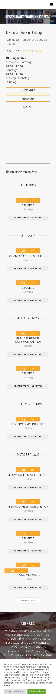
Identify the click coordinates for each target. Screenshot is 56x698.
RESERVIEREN (28, 98)
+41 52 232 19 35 (31, 50)
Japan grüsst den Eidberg (28, 256)
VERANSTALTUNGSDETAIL (28, 218)
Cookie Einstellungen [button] (15, 691)
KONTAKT (28, 107)
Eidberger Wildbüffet (28, 424)
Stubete (28, 205)
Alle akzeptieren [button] (36, 691)
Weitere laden (28, 601)
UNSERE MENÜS (28, 90)
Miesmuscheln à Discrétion (28, 474)
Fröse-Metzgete (28, 574)
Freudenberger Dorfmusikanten (28, 340)
